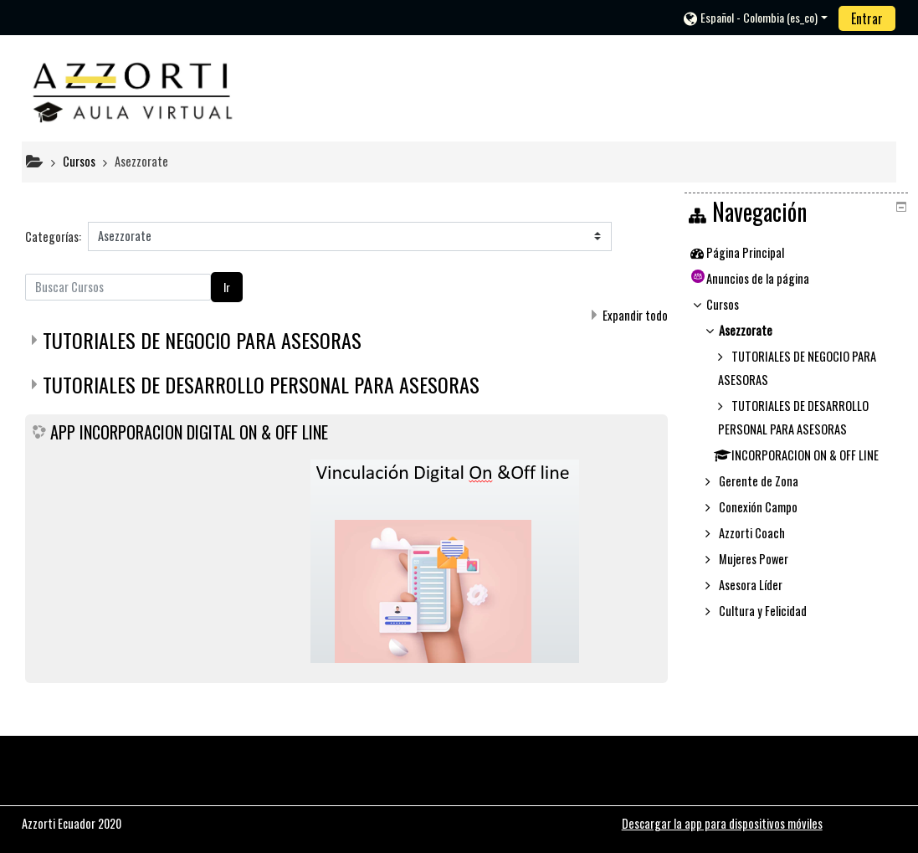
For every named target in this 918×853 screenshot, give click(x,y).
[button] (755, 17)
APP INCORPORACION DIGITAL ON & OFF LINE (189, 432)
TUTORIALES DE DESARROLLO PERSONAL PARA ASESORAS (261, 384)
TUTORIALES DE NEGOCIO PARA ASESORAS (202, 340)
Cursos (734, 304)
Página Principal (757, 252)
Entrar (867, 18)
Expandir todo (635, 315)
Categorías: (53, 236)
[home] (133, 88)
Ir (226, 286)
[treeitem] (798, 253)
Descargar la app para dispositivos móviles (722, 823)
